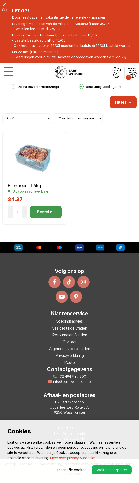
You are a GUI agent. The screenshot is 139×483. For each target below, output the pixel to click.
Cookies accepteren (111, 470)
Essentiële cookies (71, 470)
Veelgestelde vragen (69, 328)
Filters (123, 102)
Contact (70, 341)
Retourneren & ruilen (69, 335)
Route (69, 362)
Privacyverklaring (69, 355)
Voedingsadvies (69, 321)
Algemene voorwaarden (69, 348)
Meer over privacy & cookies (73, 458)
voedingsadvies (102, 87)
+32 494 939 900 (69, 376)
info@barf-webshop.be (69, 381)
